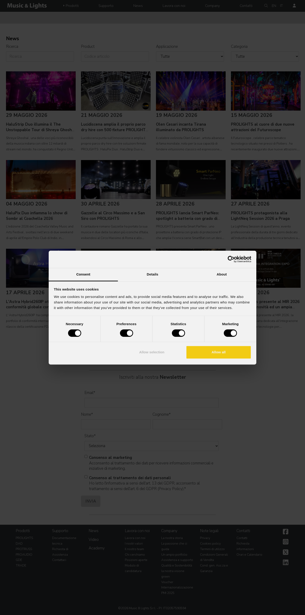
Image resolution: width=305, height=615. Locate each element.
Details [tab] (152, 274)
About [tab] (222, 274)
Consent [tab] (83, 274)
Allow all (219, 352)
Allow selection (151, 352)
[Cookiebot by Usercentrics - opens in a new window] (231, 259)
